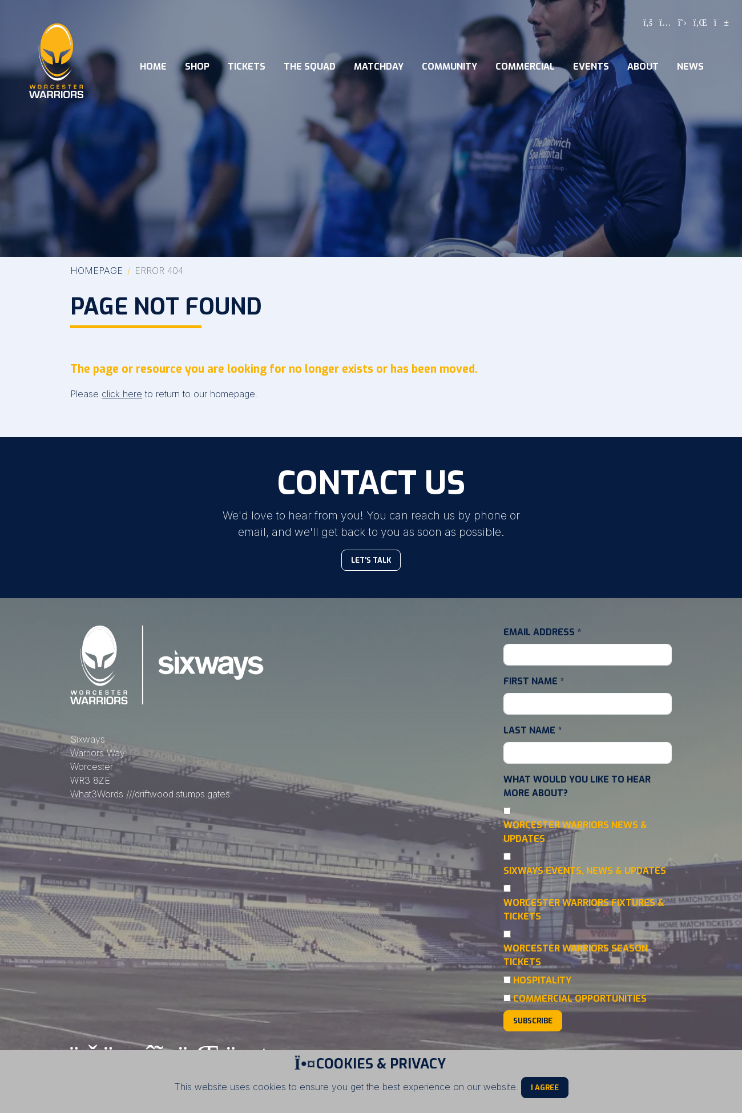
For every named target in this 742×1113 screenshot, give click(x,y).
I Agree (545, 1087)
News (690, 66)
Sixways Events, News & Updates (584, 871)
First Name (533, 681)
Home (153, 66)
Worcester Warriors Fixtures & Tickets (583, 909)
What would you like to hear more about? (577, 786)
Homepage (96, 270)
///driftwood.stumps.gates (178, 794)
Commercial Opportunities (580, 999)
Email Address (542, 632)
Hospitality (542, 980)
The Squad (310, 66)
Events (591, 66)
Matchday (379, 66)
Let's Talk (371, 560)
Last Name (532, 730)
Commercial (525, 66)
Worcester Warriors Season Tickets (575, 955)
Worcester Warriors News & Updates (575, 832)
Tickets (246, 66)
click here (122, 394)
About (643, 66)
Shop (197, 66)
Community (449, 66)
